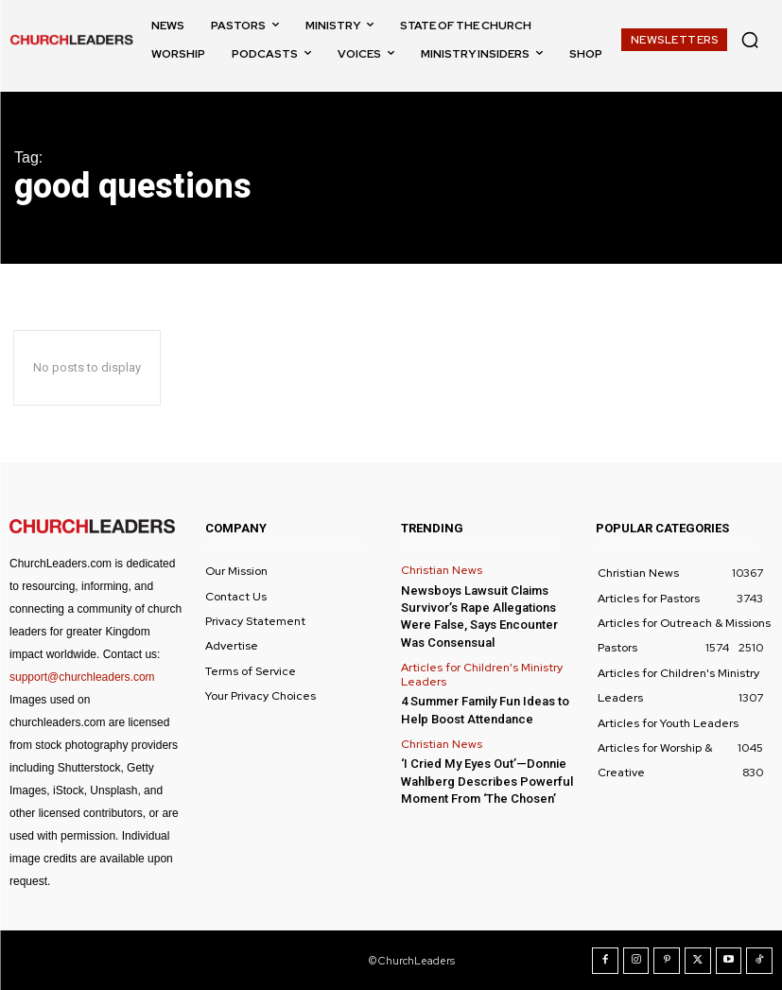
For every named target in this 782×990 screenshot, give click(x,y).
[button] (750, 39)
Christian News (441, 570)
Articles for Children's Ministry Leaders (482, 673)
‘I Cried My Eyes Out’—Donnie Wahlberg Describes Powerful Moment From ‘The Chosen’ (486, 780)
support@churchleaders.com (82, 677)
